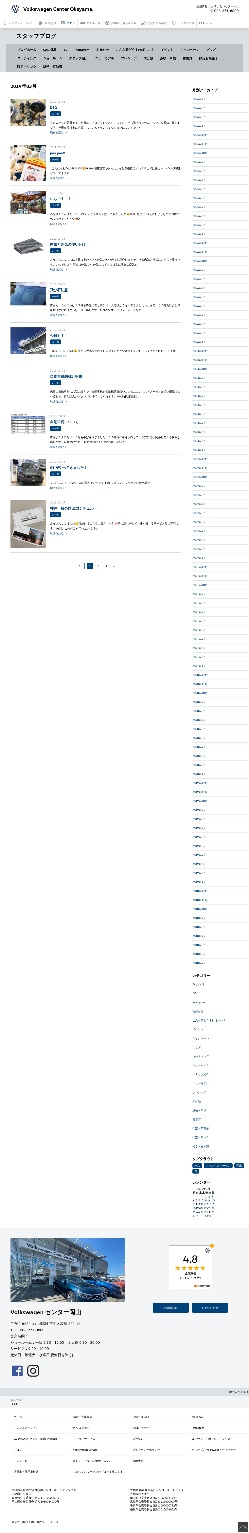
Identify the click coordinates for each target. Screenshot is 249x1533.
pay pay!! (57, 153)
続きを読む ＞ (58, 132)
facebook (197, 1417)
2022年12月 (199, 459)
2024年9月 (199, 270)
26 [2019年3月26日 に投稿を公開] (197, 1212)
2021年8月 (199, 603)
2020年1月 (199, 774)
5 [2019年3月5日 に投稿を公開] (196, 1200)
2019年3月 (199, 864)
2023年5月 (199, 414)
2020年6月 (199, 729)
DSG (53, 107)
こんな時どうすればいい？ (135, 50)
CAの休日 (50, 50)
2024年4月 (199, 315)
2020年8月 (199, 711)
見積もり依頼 (140, 1417)
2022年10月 (199, 477)
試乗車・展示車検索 (26, 1471)
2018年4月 (199, 963)
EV (66, 50)
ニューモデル (104, 58)
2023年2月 (199, 441)
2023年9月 (199, 378)
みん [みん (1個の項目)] (197, 1165)
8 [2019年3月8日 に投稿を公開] (206, 1200)
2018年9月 (199, 918)
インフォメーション (26, 1428)
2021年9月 (199, 594)
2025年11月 (199, 144)
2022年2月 (199, 549)
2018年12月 (199, 891)
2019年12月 (199, 783)
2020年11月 (199, 684)
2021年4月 (199, 639)
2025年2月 (199, 225)
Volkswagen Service (85, 1449)
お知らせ (102, 50)
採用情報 (137, 1461)
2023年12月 (199, 351)
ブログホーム (26, 50)
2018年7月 (199, 936)
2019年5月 (199, 846)
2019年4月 (199, 855)
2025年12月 (199, 135)
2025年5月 (199, 198)
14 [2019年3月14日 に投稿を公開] (203, 1204)
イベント (167, 50)
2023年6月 (199, 405)
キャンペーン (189, 50)
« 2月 (195, 1216)
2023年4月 (199, 423)
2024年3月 (199, 324)
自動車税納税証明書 (66, 376)
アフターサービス (84, 1439)
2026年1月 (199, 126)
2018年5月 (199, 954)
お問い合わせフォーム (225, 6)
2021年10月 (199, 585)
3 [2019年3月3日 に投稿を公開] (212, 1196)
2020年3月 (199, 756)
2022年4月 (199, 531)
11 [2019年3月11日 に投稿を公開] (194, 1204)
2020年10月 (199, 693)
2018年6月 (199, 945)
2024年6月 (199, 297)
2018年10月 (199, 909)
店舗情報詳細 (171, 1308)
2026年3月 (199, 108)
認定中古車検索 (82, 1417)
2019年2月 (199, 873)
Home (13, 1403)
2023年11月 (199, 360)
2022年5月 (199, 522)
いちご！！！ (60, 198)
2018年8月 (199, 927)
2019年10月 (199, 801)
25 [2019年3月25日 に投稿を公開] (194, 1212)
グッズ (211, 50)
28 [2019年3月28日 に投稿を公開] (203, 1212)
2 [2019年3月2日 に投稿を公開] (209, 1196)
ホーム (18, 1417)
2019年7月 (199, 828)
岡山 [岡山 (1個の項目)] (239, 1165)
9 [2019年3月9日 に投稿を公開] (209, 1200)
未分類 (148, 58)
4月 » (208, 1216)
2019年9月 (199, 810)
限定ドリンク (26, 67)
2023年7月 (199, 396)
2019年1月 (199, 882)
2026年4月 (199, 99)
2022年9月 (199, 486)
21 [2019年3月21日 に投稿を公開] (203, 1208)
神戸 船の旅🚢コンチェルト (73, 508)
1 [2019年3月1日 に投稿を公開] (206, 1196)
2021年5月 (199, 630)
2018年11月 (199, 900)
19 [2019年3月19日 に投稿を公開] (197, 1208)
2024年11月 (199, 252)
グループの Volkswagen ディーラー (214, 1449)
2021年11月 (199, 576)
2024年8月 (199, 279)
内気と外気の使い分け (68, 244)
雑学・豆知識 (52, 67)
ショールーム (52, 58)
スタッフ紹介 (78, 58)
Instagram (82, 50)
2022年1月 (199, 558)
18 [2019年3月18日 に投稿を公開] (194, 1208)
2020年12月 (199, 675)
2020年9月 (199, 702)
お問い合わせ (210, 1308)
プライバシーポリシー (146, 1449)
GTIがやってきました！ (68, 467)
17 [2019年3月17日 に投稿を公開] (213, 1204)
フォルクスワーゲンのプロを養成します (98, 1471)
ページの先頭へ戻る (243, 1527)
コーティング (26, 58)
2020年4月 (199, 747)
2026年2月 (199, 117)
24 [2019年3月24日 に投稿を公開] (213, 1208)
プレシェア (129, 58)
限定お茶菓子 (208, 58)
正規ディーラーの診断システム (92, 1461)
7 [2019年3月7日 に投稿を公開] (203, 1200)
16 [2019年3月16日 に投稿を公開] (209, 1204)
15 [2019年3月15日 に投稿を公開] (206, 1204)
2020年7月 (199, 720)
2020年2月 (199, 765)
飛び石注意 (59, 289)
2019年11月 (199, 792)
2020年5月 (199, 738)
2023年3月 (199, 432)
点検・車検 (168, 58)
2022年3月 (199, 540)
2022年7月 (199, 504)
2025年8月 (199, 171)
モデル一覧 (20, 1461)
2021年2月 (199, 657)
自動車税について (64, 421)
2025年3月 (199, 216)
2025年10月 (199, 153)
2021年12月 (199, 567)
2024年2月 (199, 333)
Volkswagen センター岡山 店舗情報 (36, 1439)
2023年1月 (199, 450)
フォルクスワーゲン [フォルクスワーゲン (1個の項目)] (218, 1165)
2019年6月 (199, 837)
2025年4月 (199, 207)
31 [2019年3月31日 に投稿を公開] (213, 1212)
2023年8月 (199, 387)
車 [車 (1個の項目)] (195, 1171)
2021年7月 (199, 612)
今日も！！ (59, 335)
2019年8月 (199, 819)
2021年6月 (199, 621)
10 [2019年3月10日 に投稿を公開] (213, 1200)
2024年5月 (199, 306)
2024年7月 (199, 288)
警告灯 (187, 58)
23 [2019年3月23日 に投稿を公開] (209, 1208)
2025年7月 (199, 180)
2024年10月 (199, 261)
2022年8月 (199, 495)
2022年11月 (199, 468)
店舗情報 (201, 6)
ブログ (18, 1449)
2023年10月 (199, 369)
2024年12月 (199, 243)
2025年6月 (199, 189)
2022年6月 (199, 513)
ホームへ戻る (239, 1392)
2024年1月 (199, 342)
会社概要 (137, 1439)
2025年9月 (199, 162)
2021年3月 (199, 648)
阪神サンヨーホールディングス (211, 1439)
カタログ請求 (81, 1428)
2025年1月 (199, 234)
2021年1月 (199, 666)
